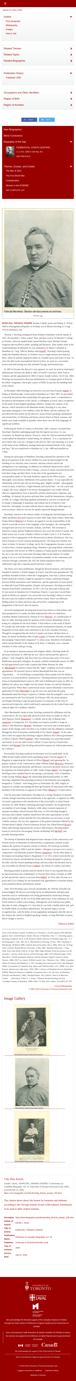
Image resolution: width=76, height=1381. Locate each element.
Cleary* (60, 757)
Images (9, 29)
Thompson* (26, 719)
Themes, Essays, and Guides (19, 166)
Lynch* (42, 636)
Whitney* (52, 790)
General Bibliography (63, 986)
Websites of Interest (38, 1375)
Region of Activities (14, 105)
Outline (7, 16)
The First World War (15, 176)
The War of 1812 (14, 171)
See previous (23, 156)
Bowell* (28, 725)
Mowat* (46, 760)
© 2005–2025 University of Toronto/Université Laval (50, 989)
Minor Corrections (13, 135)
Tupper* (56, 732)
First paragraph (13, 21)
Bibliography (11, 25)
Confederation (12, 180)
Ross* (25, 776)
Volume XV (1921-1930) (12, 10)
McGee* (49, 616)
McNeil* (59, 831)
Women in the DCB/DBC (17, 185)
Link (41, 316)
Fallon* (37, 866)
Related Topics (11, 54)
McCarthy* (25, 691)
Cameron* (6, 722)
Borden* (17, 745)
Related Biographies (14, 60)
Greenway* (47, 852)
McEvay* (19, 521)
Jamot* (66, 390)
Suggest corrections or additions (29, 1370)
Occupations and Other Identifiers (21, 92)
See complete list (15, 190)
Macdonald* (10, 668)
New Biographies (13, 129)
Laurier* (29, 739)
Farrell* (42, 351)
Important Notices (52, 1370)
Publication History (13, 73)
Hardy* (55, 770)
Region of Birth (11, 98)
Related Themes (12, 48)
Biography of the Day (15, 141)
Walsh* (43, 877)
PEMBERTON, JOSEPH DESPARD (33, 147)
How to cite (11, 33)
